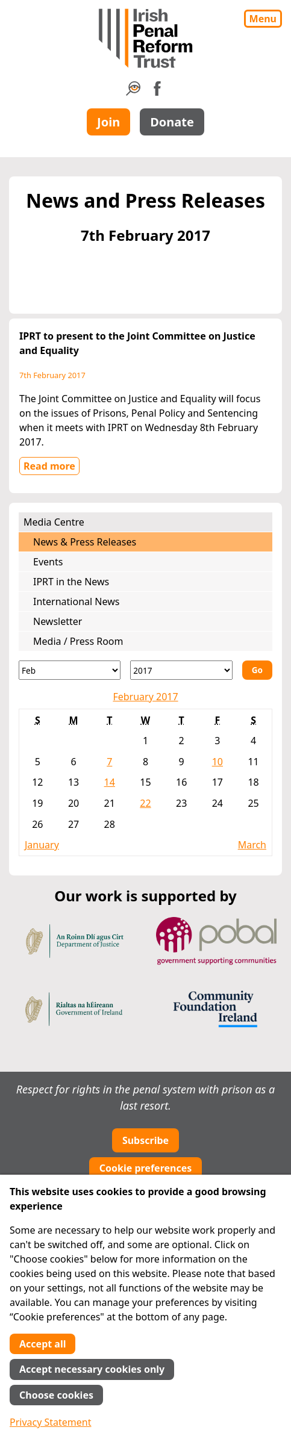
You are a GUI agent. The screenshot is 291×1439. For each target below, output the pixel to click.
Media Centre (53, 522)
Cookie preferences (145, 1168)
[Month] (69, 670)
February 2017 (145, 696)
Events (48, 561)
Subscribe (145, 1140)
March (252, 844)
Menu (263, 18)
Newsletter (57, 621)
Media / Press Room (78, 641)
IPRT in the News (71, 581)
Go (257, 670)
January (42, 844)
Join (108, 122)
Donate (172, 122)
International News (76, 601)
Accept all (42, 1343)
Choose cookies (56, 1395)
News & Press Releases (84, 542)
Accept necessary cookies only (91, 1369)
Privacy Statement (51, 1422)
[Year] (181, 670)
